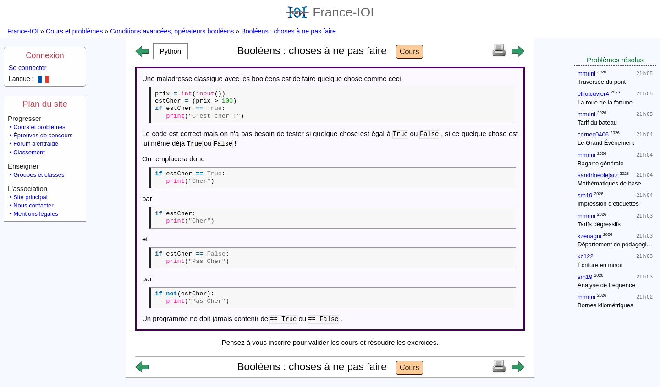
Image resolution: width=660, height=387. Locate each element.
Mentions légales (35, 213)
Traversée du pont (602, 81)
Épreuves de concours (42, 135)
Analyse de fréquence (606, 285)
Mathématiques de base (609, 183)
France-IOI (330, 12)
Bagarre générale (600, 163)
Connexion (45, 55)
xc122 (586, 256)
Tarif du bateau (597, 122)
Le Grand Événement (606, 142)
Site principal (30, 197)
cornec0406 (593, 134)
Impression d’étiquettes (608, 203)
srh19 (585, 195)
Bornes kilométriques (605, 305)
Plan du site (44, 104)
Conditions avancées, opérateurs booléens (172, 31)
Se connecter (28, 67)
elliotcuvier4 (593, 93)
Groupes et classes (38, 174)
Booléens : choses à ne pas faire (288, 31)
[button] (170, 51)
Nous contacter (33, 205)
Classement (29, 152)
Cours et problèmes (74, 31)
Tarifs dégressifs (599, 224)
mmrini (586, 73)
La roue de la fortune (605, 102)
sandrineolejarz (598, 175)
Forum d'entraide (35, 143)
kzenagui (589, 236)
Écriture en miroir (600, 265)
